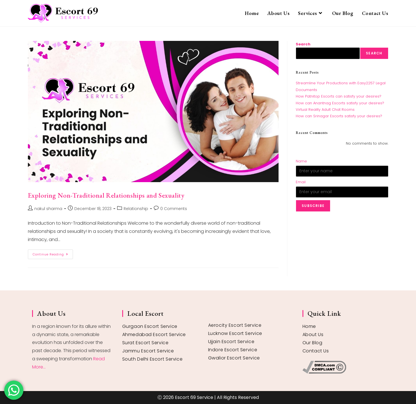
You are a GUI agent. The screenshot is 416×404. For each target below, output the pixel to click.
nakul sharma (48, 208)
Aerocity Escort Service (235, 325)
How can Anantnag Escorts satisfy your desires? (340, 103)
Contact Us (315, 351)
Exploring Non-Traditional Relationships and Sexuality (106, 195)
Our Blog (312, 342)
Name (301, 161)
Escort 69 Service (194, 397)
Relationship (136, 208)
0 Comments (173, 208)
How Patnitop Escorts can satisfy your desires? (338, 96)
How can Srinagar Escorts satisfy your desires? (339, 116)
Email (301, 182)
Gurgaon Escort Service (149, 326)
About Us (313, 334)
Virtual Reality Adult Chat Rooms (325, 109)
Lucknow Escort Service (235, 333)
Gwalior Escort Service (234, 358)
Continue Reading (53, 253)
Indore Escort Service (232, 349)
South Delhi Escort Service (152, 359)
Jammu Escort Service (148, 351)
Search (303, 44)
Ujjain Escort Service (231, 341)
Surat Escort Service (145, 342)
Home (309, 326)
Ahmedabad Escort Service (154, 334)
